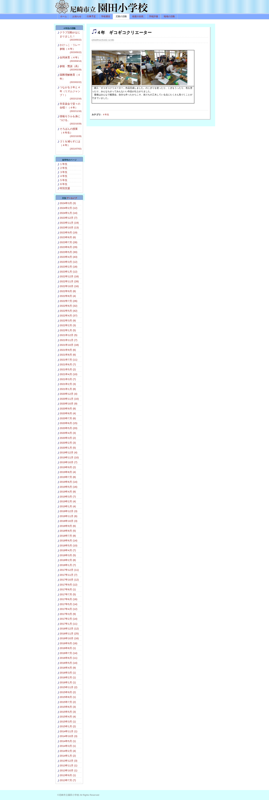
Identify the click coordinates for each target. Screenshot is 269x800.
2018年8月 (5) (68, 530)
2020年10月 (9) (68, 403)
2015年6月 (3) (68, 706)
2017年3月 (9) (68, 613)
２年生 (63, 167)
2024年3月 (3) (68, 203)
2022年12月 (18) (69, 276)
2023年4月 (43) (68, 256)
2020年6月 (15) (68, 423)
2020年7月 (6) (68, 418)
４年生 (105, 114)
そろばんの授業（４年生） (70, 132)
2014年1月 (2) (68, 755)
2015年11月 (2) (68, 687)
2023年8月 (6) (68, 237)
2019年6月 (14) (68, 481)
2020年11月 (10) (69, 398)
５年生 (63, 180)
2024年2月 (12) (68, 207)
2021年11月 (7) (68, 340)
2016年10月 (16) (69, 638)
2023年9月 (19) (68, 232)
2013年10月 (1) (68, 770)
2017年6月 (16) (68, 599)
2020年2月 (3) (68, 442)
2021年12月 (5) (68, 335)
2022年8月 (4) (68, 295)
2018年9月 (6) (68, 525)
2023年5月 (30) (68, 252)
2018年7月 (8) (68, 535)
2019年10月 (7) (68, 462)
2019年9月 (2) (68, 467)
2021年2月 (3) (68, 383)
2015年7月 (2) (68, 701)
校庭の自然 (137, 16)
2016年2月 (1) (68, 677)
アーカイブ (72, 198)
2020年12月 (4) (68, 393)
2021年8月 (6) (68, 354)
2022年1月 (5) (68, 330)
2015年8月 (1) (68, 696)
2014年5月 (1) (68, 741)
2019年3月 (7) (68, 496)
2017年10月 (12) (69, 579)
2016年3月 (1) (68, 672)
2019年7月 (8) (68, 477)
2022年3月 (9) (68, 320)
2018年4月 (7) (68, 550)
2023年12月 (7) (68, 217)
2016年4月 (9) (68, 667)
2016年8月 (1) (68, 648)
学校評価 (153, 16)
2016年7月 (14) (68, 653)
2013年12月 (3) (68, 760)
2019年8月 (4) (68, 472)
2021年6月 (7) (68, 364)
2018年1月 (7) (68, 565)
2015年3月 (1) (68, 721)
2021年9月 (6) (68, 349)
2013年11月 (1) (68, 765)
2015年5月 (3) (68, 711)
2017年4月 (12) (68, 608)
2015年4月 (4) (68, 716)
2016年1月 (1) (68, 682)
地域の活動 (169, 16)
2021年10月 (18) (69, 344)
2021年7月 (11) (68, 359)
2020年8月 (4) (68, 413)
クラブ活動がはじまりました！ (70, 36)
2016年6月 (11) (68, 657)
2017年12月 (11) (69, 569)
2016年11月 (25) (69, 633)
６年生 (63, 184)
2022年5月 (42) (68, 310)
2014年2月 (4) (68, 750)
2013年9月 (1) (68, 775)
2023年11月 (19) (69, 222)
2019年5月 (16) (68, 486)
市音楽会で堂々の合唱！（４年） (70, 107)
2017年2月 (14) (68, 618)
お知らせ (76, 16)
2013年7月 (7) (68, 780)
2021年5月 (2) (68, 369)
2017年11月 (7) (68, 574)
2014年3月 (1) (68, 745)
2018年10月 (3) (68, 520)
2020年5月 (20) (68, 428)
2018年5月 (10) (68, 545)
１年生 (63, 164)
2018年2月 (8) (68, 560)
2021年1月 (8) (68, 388)
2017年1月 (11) (68, 623)
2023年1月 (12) (68, 271)
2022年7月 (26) (68, 300)
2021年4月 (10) (68, 374)
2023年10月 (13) (69, 227)
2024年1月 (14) (68, 212)
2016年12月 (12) (69, 628)
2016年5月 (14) (68, 662)
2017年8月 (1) (68, 589)
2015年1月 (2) (68, 726)
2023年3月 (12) (68, 261)
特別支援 (65, 188)
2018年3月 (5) (68, 555)
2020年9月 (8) (68, 408)
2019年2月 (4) (68, 501)
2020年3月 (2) (68, 437)
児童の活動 (121, 16)
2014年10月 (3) (68, 736)
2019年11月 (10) (69, 457)
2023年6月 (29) (68, 247)
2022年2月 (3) (68, 325)
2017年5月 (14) (68, 604)
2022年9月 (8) (68, 291)
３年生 (63, 172)
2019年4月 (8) (68, 491)
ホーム (63, 16)
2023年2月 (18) (68, 266)
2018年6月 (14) (68, 540)
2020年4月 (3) (68, 432)
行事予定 (91, 16)
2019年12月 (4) (68, 452)
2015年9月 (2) (68, 692)
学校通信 (105, 16)
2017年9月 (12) (68, 584)
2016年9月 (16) (68, 643)
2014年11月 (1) (68, 731)
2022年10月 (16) (69, 286)
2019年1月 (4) (68, 506)
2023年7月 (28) (68, 242)
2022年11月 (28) (69, 281)
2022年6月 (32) (68, 305)
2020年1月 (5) (68, 447)
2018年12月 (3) (68, 511)
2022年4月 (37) (68, 315)
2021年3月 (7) (68, 379)
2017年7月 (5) (68, 594)
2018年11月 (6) (68, 516)
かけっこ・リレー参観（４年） (70, 48)
